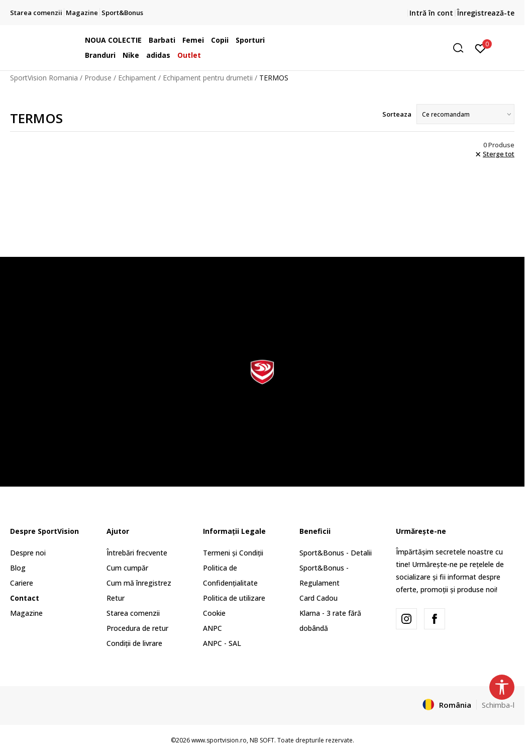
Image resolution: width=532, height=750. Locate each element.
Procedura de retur (137, 628)
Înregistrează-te (485, 13)
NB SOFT (262, 740)
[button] (391, 48)
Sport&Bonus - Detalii (335, 552)
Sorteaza (396, 114)
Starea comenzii (133, 613)
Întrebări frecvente (137, 552)
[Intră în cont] (480, 47)
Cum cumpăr (127, 568)
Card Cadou (318, 598)
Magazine (26, 613)
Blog (18, 568)
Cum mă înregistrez (139, 583)
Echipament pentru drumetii (208, 77)
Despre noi (28, 552)
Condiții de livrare (134, 643)
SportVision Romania (44, 77)
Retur (116, 598)
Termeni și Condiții (233, 552)
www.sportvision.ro (219, 740)
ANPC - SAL (222, 643)
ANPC (212, 628)
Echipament (137, 77)
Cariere (21, 583)
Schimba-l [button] (498, 705)
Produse (98, 77)
